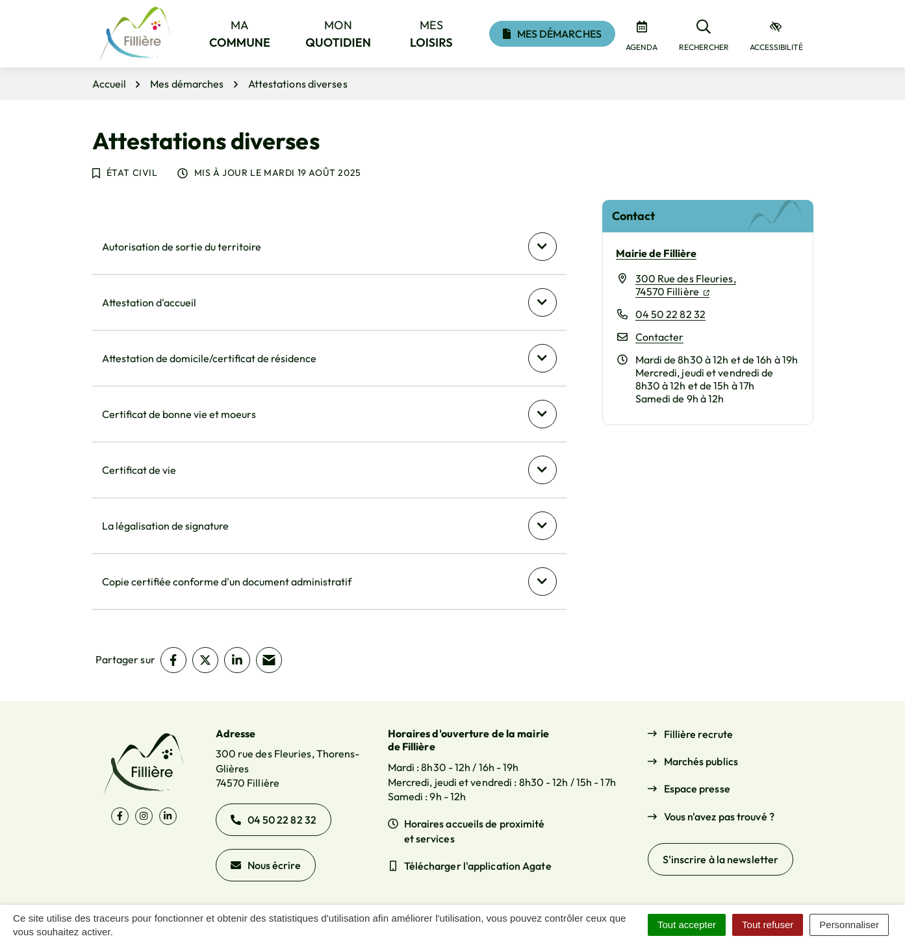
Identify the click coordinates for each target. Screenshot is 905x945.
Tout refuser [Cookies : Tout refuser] (767, 924)
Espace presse (697, 788)
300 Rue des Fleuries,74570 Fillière (685, 285)
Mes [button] (431, 34)
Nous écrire (266, 865)
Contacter (659, 336)
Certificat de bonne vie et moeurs (179, 414)
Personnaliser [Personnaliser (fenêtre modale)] (849, 924)
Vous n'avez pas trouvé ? (719, 816)
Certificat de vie (139, 469)
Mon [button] (338, 34)
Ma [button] (239, 34)
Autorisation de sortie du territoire (181, 246)
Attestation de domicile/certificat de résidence (209, 358)
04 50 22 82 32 (670, 314)
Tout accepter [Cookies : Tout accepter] (686, 924)
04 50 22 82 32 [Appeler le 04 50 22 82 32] (273, 819)
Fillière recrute (698, 734)
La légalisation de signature (165, 525)
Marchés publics (701, 761)
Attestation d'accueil (149, 302)
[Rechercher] (704, 33)
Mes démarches (552, 33)
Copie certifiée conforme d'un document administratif (226, 581)
